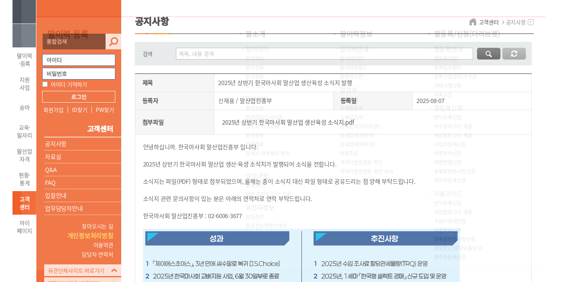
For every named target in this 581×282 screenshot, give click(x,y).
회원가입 (53, 110)
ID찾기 (79, 110)
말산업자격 (24, 155)
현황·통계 (24, 179)
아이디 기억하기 (69, 84)
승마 (25, 107)
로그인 (78, 97)
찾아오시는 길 (97, 226)
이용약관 (103, 245)
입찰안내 (55, 195)
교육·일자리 (24, 131)
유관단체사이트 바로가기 (76, 270)
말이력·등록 (24, 59)
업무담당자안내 (63, 208)
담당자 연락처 (97, 254)
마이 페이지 (24, 227)
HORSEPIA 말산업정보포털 (78, 17)
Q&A (50, 169)
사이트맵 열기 (24, 12)
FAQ (50, 182)
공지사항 (55, 143)
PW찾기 (105, 110)
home (474, 22)
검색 (113, 41)
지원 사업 (25, 83)
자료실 (53, 156)
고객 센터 (25, 203)
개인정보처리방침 (90, 235)
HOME (24, 35)
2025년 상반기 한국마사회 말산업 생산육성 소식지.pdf (288, 122)
